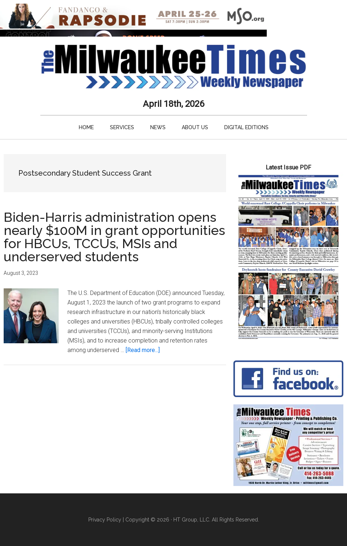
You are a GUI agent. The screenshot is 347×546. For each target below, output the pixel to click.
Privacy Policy (104, 520)
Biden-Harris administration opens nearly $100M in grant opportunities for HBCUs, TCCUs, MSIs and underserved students (114, 236)
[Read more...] (143, 350)
